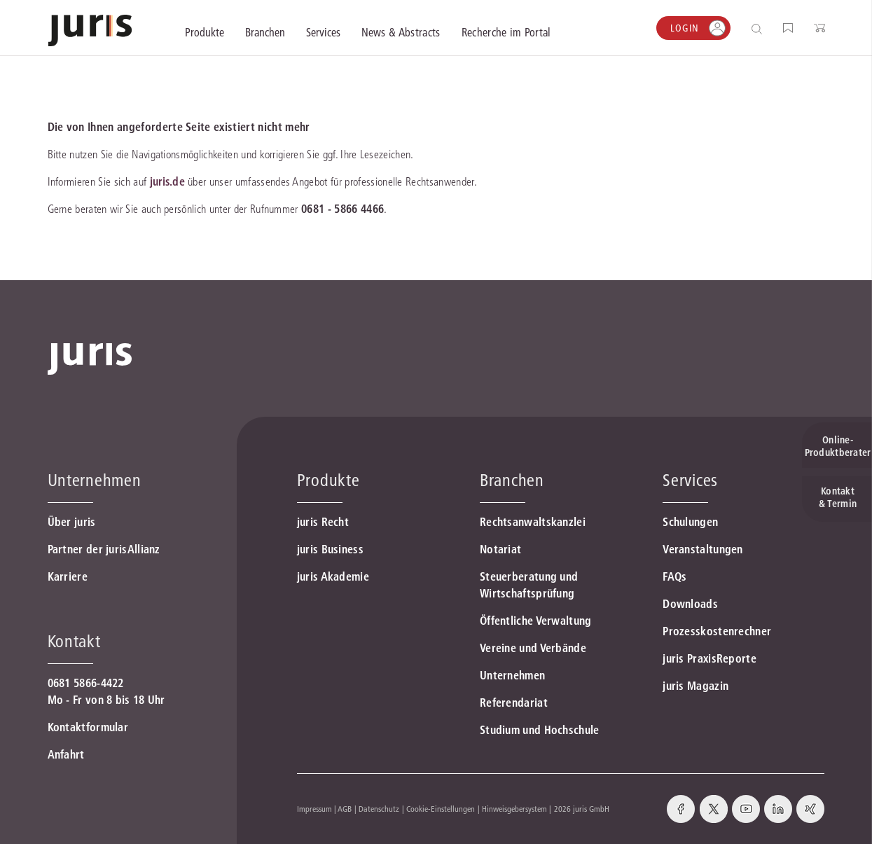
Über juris (72, 522)
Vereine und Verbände (533, 648)
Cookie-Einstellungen (440, 808)
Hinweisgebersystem (514, 808)
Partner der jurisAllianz (104, 549)
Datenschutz (379, 808)
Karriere (68, 576)
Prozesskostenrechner (717, 631)
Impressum (314, 808)
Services (690, 480)
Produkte (328, 480)
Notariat (500, 549)
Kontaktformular (88, 727)
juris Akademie (333, 576)
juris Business (330, 549)
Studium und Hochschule (540, 730)
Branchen (512, 480)
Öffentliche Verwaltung (536, 621)
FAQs (674, 576)
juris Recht (323, 522)
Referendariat (514, 703)
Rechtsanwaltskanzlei (533, 522)
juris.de (167, 181)
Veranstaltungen (703, 549)
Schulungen (690, 522)
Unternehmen (512, 675)
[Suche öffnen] (760, 28)
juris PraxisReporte (709, 658)
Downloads (690, 604)
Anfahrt (66, 754)
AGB (345, 808)
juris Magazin (695, 686)
